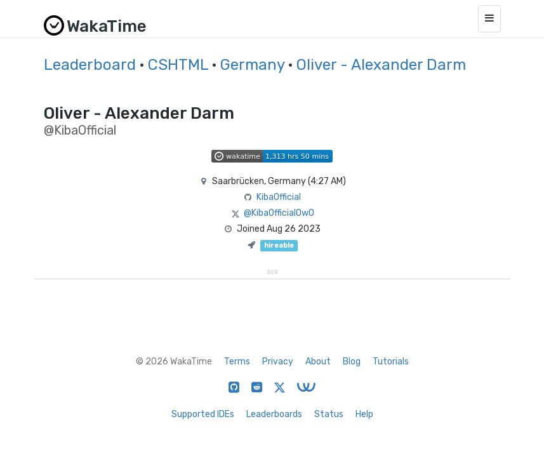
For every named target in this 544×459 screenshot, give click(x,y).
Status (328, 414)
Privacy (277, 361)
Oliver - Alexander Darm (381, 65)
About (318, 361)
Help (364, 414)
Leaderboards (274, 414)
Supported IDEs (202, 414)
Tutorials (391, 361)
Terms (237, 361)
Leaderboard (90, 65)
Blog (352, 361)
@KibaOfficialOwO (279, 213)
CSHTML (178, 65)
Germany (252, 65)
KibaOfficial (278, 197)
